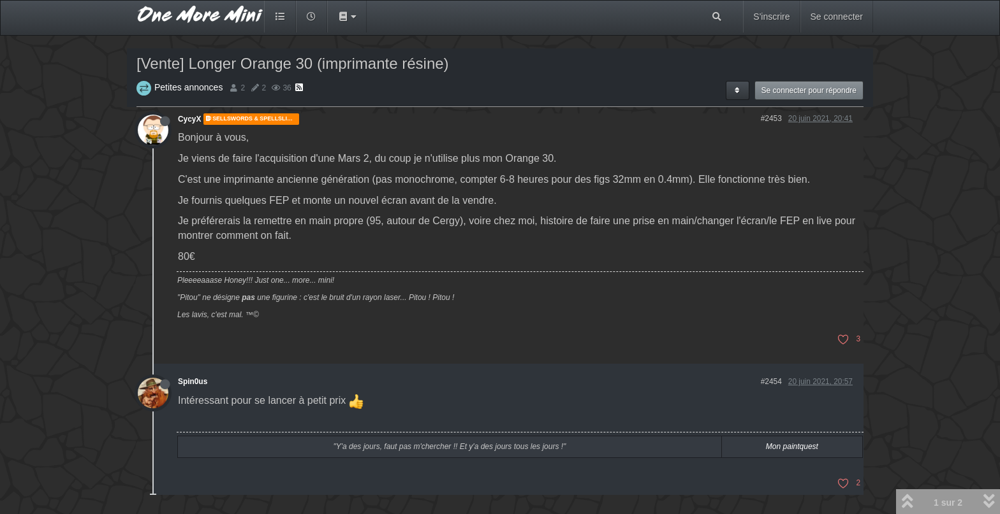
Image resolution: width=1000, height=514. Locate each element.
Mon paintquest (792, 446)
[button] (347, 16)
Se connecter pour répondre (809, 90)
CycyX (189, 119)
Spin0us (192, 381)
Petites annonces (188, 87)
